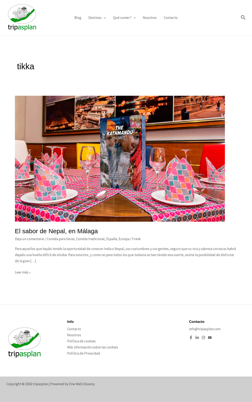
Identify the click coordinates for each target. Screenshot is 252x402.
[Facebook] (191, 337)
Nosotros (150, 17)
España (111, 239)
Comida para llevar (61, 239)
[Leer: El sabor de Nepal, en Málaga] (120, 158)
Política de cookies (81, 341)
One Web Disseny (82, 384)
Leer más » (22, 272)
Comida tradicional (90, 239)
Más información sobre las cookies (92, 347)
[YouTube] (210, 337)
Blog (77, 17)
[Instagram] (203, 337)
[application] (104, 17)
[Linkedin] (197, 337)
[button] (243, 17)
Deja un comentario (29, 239)
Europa (124, 239)
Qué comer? (124, 17)
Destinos (97, 17)
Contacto (171, 17)
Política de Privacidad (83, 353)
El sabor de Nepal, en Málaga (56, 231)
